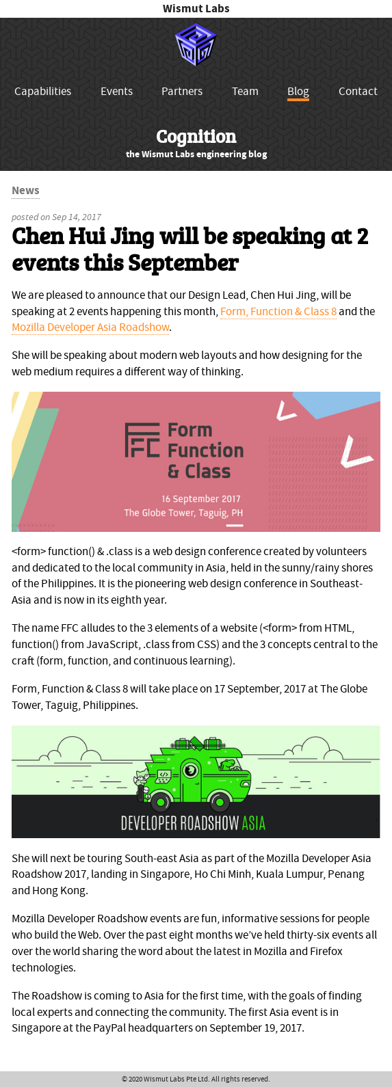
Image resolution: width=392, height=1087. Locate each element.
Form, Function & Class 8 (278, 311)
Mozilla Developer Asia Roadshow (90, 326)
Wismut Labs (196, 8)
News (26, 190)
